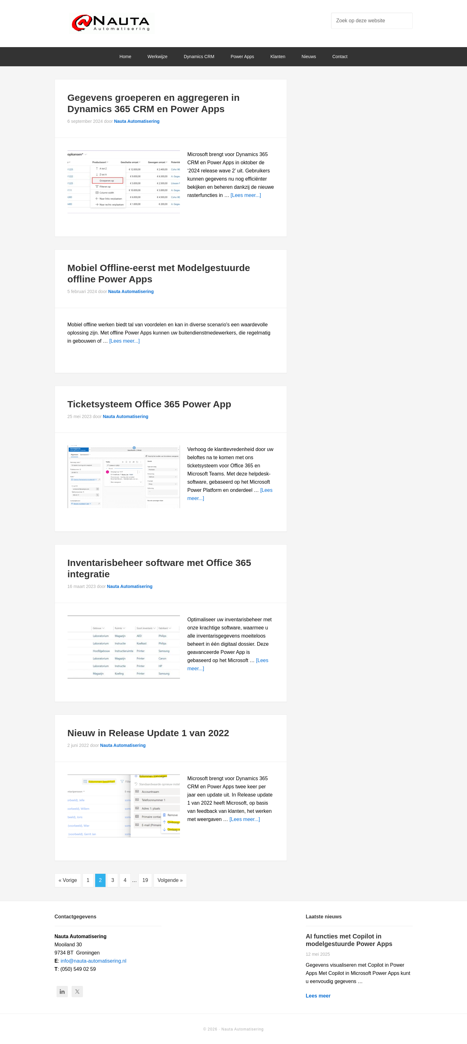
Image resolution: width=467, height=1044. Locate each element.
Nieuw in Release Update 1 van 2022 (148, 733)
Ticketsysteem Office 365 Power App (149, 404)
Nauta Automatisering (112, 25)
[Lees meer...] (246, 195)
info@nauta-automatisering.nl (93, 960)
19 (145, 880)
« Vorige (68, 880)
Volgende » (170, 880)
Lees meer (318, 995)
